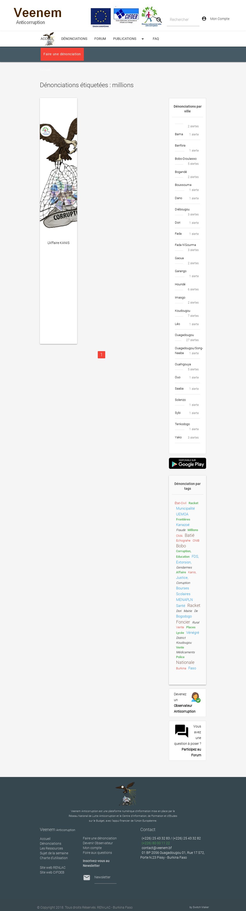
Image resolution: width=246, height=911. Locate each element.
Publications (129, 39)
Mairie (188, 611)
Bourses (182, 588)
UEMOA (182, 514)
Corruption (183, 583)
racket (193, 503)
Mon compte (92, 848)
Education (183, 556)
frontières (183, 519)
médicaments (185, 652)
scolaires (183, 594)
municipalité (185, 508)
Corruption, (183, 551)
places (191, 627)
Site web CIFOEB (52, 872)
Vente (180, 647)
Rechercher (179, 19)
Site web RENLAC (53, 867)
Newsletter (102, 877)
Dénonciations (74, 39)
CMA (179, 536)
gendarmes (184, 567)
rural (195, 622)
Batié (189, 535)
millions (193, 530)
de (196, 611)
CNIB (196, 540)
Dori (178, 611)
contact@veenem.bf (157, 848)
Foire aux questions (97, 853)
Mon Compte (215, 18)
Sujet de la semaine (54, 853)
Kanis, (192, 572)
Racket (193, 605)
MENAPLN (184, 600)
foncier (183, 622)
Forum (100, 39)
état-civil (180, 503)
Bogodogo (184, 616)
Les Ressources (51, 848)
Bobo (181, 546)
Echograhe (183, 540)
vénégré (192, 632)
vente (180, 627)
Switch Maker (201, 907)
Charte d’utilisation (54, 858)
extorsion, (183, 562)
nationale (185, 662)
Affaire (181, 572)
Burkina (181, 668)
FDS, (195, 556)
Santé (180, 606)
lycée (180, 633)
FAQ (156, 39)
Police (180, 657)
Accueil (45, 70)
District (180, 638)
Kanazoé (183, 525)
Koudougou (183, 642)
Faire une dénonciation (62, 54)
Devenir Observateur (98, 843)
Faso (192, 668)
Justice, (182, 577)
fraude (180, 530)
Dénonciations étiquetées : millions (87, 70)
